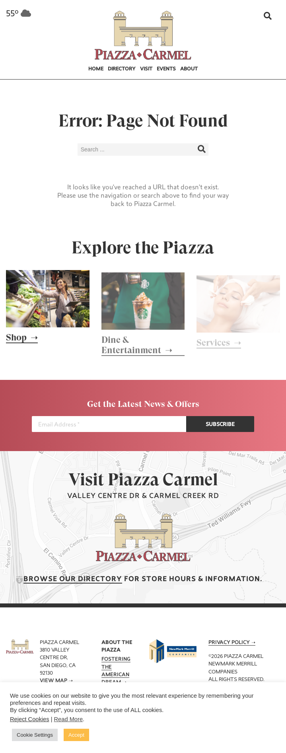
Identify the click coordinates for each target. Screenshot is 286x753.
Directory (122, 69)
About (189, 69)
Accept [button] (76, 735)
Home (95, 69)
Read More (68, 719)
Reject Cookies (29, 719)
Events (166, 69)
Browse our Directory (72, 579)
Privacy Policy (229, 642)
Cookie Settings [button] (35, 735)
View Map (53, 681)
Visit (146, 69)
